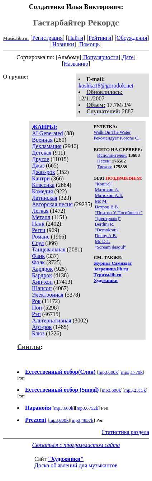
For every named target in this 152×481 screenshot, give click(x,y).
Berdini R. (104, 224)
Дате (128, 57)
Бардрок (42, 275)
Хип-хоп (42, 282)
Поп (37, 308)
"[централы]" (108, 218)
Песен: (104, 161)
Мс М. (101, 201)
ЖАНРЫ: (44, 127)
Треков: (104, 166)
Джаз (38, 165)
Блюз (38, 333)
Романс (40, 237)
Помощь (89, 44)
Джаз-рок (43, 172)
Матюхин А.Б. (109, 195)
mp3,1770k (132, 372)
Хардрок (42, 269)
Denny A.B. (106, 235)
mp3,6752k (87, 408)
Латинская (44, 198)
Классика (43, 185)
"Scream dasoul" (110, 247)
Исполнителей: (112, 155)
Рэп (36, 314)
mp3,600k (108, 372)
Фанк (38, 256)
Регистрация (47, 38)
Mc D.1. (102, 241)
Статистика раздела (125, 432)
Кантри (41, 178)
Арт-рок (42, 327)
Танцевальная (49, 249)
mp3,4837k (82, 420)
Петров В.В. (107, 206)
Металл (41, 217)
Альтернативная (51, 320)
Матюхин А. (107, 189)
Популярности (100, 57)
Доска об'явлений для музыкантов (76, 465)
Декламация (47, 146)
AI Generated (47, 133)
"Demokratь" (107, 229)
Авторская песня (52, 204)
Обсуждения (132, 38)
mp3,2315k (135, 390)
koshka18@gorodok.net (106, 85)
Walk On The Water (112, 132)
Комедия (42, 191)
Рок (36, 301)
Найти (75, 38)
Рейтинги (100, 38)
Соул (38, 243)
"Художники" (66, 459)
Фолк (38, 262)
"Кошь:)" (104, 184)
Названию (76, 64)
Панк (38, 224)
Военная (42, 140)
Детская (42, 153)
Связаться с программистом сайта (76, 445)
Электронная (47, 295)
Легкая (40, 211)
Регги (38, 230)
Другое (40, 159)
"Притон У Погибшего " (119, 212)
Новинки (63, 44)
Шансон (42, 288)
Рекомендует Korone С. (116, 138)
